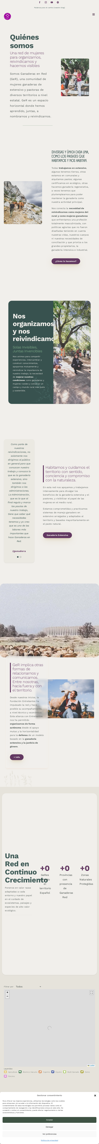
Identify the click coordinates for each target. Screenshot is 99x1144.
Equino (59, 1072)
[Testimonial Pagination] (18, 557)
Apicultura (12, 1072)
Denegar (49, 1127)
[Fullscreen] (92, 993)
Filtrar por (8, 987)
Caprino (46, 1072)
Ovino (87, 1072)
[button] (95, 1095)
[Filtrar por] (27, 986)
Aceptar (49, 1120)
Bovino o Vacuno (30, 1072)
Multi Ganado (73, 1072)
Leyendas (8, 1069)
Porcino (11, 1076)
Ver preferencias (49, 1134)
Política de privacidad (49, 1140)
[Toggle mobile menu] (93, 14)
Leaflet (91, 1065)
